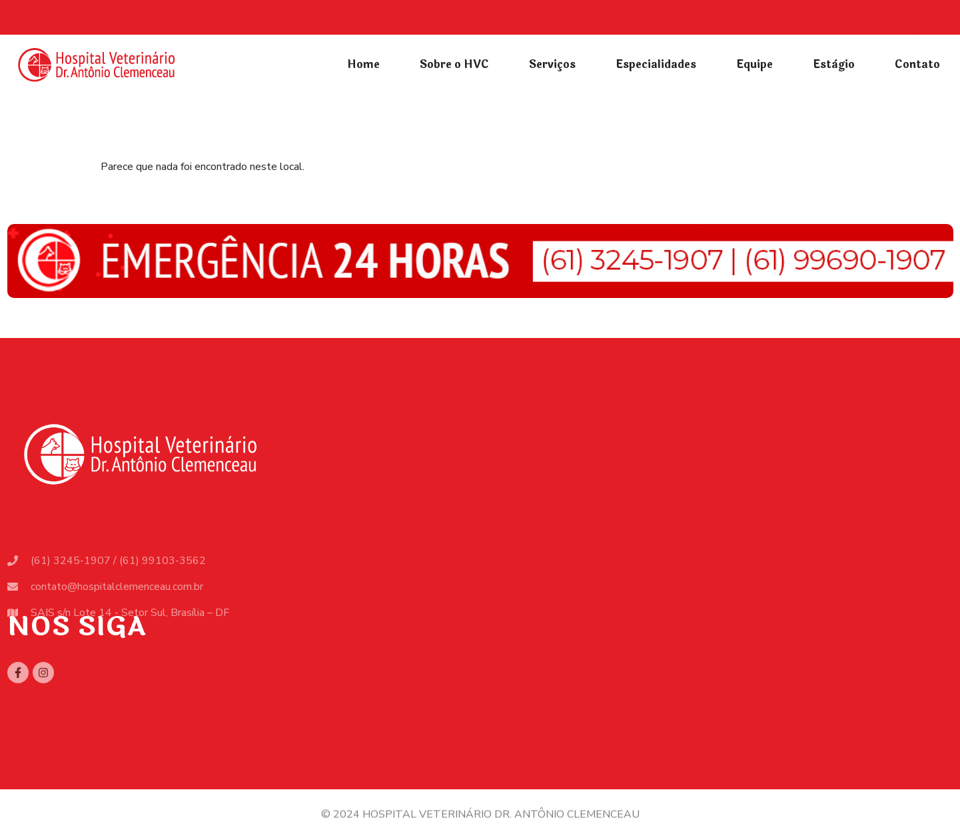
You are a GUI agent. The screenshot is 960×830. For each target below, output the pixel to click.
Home (363, 64)
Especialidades (656, 64)
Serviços (552, 64)
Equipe (754, 64)
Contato (917, 64)
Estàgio (834, 64)
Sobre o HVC (454, 64)
